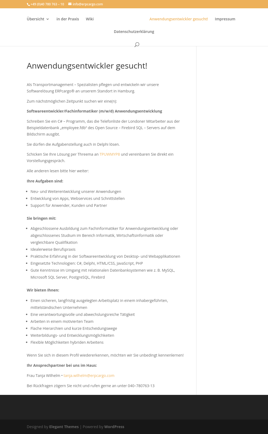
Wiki (90, 19)
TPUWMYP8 (110, 154)
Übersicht (35, 19)
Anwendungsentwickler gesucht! (178, 19)
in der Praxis (67, 19)
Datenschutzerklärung (134, 32)
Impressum (225, 19)
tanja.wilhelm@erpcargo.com (89, 375)
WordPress (114, 426)
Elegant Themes (64, 426)
